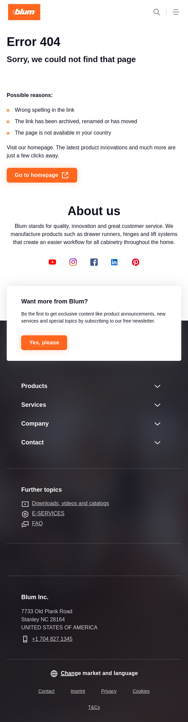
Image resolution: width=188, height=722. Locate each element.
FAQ (37, 523)
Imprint (77, 691)
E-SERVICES (48, 513)
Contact (46, 691)
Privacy (108, 691)
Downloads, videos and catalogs (70, 503)
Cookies (141, 691)
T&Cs (94, 707)
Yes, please (44, 342)
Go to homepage (42, 175)
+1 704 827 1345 (52, 639)
